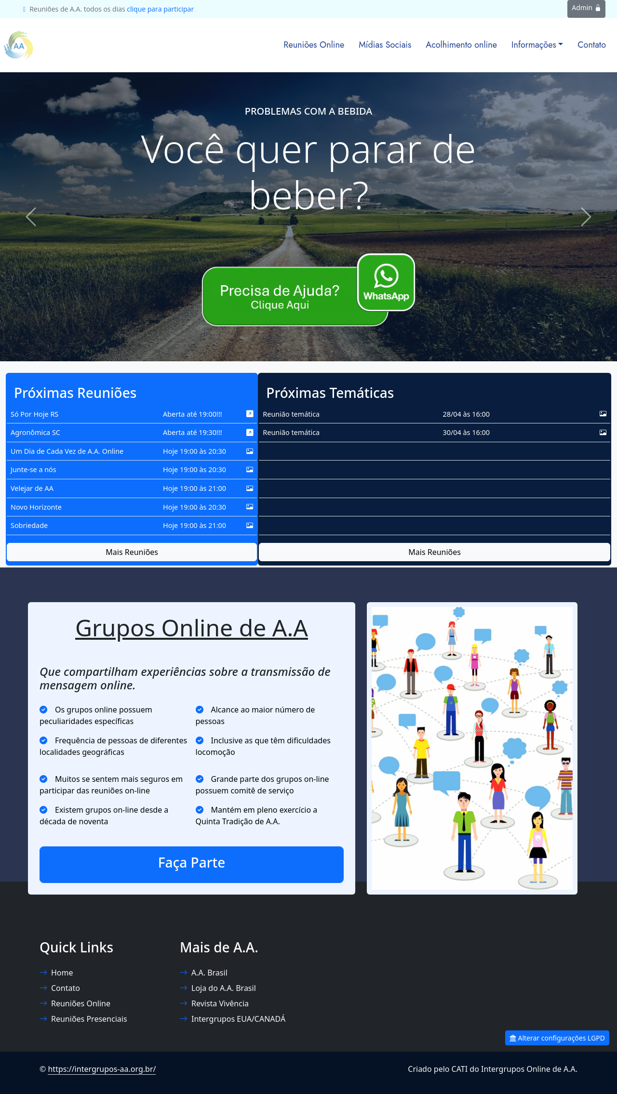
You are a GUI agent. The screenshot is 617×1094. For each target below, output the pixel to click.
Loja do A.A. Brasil (218, 988)
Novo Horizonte (36, 507)
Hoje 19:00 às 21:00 (194, 488)
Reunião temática (291, 414)
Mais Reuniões (132, 552)
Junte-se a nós (33, 469)
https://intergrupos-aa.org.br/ (102, 1069)
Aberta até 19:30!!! (192, 432)
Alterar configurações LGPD (557, 1037)
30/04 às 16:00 (466, 432)
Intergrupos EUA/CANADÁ (232, 1019)
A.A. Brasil (204, 972)
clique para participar (160, 8)
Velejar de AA (32, 488)
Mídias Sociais (385, 45)
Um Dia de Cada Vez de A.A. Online (67, 451)
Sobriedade (29, 525)
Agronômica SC (35, 432)
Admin (586, 7)
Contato (591, 45)
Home (56, 972)
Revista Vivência (214, 1003)
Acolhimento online (461, 45)
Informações (533, 45)
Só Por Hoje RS (34, 414)
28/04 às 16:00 (466, 414)
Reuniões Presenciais (83, 1019)
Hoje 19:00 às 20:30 (194, 451)
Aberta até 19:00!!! (192, 414)
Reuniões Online (313, 45)
